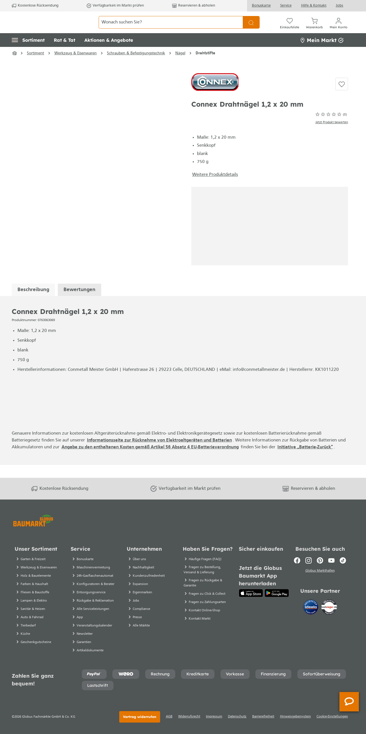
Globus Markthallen (320, 571)
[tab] (33, 302)
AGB (169, 716)
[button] (28, 53)
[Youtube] (331, 560)
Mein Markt (321, 52)
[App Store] (251, 593)
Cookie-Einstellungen (332, 716)
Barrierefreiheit (263, 716)
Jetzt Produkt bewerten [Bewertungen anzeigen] (331, 135)
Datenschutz (237, 716)
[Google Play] (276, 593)
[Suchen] (251, 28)
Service (286, 5)
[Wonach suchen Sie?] (171, 28)
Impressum (214, 716)
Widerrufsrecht (189, 716)
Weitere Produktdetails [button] (215, 187)
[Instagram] (308, 560)
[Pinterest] (320, 560)
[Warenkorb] (314, 28)
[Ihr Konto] (338, 28)
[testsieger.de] (329, 608)
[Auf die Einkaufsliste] (341, 97)
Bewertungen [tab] (79, 302)
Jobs (339, 5)
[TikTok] (343, 560)
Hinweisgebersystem (295, 716)
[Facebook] (297, 560)
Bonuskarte (261, 5)
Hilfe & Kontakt (314, 5)
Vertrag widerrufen (139, 717)
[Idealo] (311, 608)
